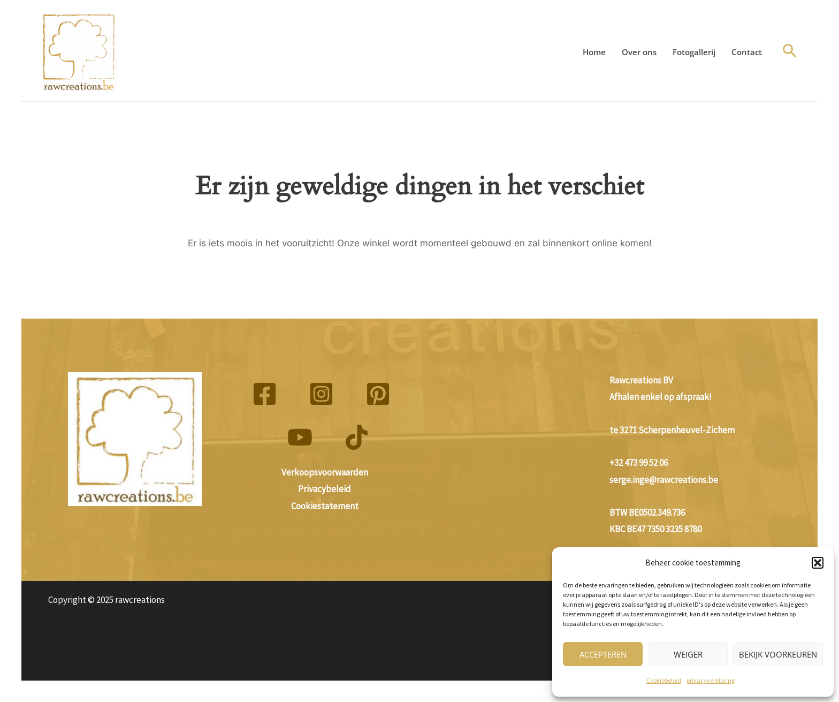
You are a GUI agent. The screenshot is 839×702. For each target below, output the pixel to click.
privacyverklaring (711, 680)
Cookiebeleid (663, 680)
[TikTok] (356, 437)
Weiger (688, 654)
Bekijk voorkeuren (778, 654)
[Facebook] (264, 394)
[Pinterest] (378, 394)
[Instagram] (321, 394)
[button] (817, 562)
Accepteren (603, 654)
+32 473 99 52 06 (638, 463)
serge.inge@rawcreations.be (663, 480)
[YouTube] (300, 437)
